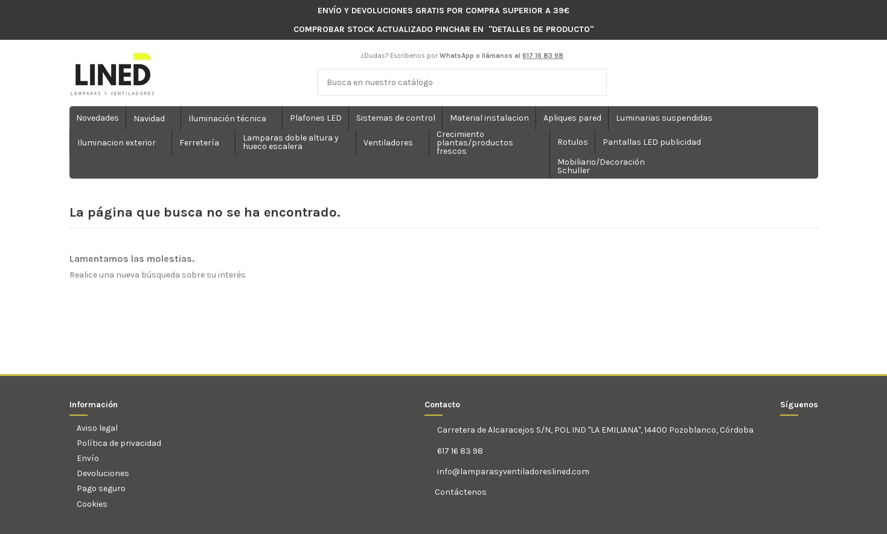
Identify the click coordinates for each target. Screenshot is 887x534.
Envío (88, 458)
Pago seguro (101, 488)
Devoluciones (103, 473)
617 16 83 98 (460, 451)
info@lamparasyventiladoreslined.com (513, 471)
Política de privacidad (119, 443)
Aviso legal (97, 428)
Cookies (92, 504)
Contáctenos (460, 492)
